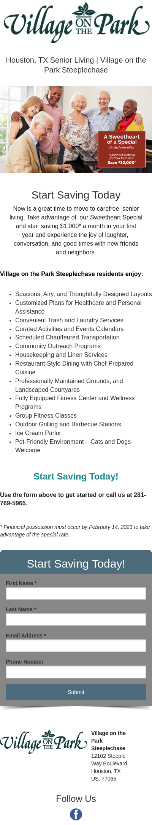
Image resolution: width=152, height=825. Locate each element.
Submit (76, 692)
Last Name (21, 609)
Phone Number (25, 662)
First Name (21, 583)
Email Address (26, 636)
